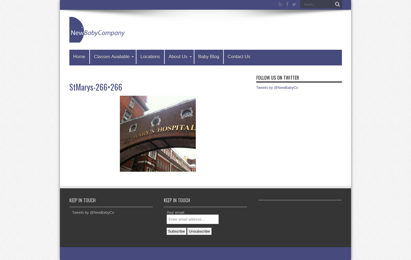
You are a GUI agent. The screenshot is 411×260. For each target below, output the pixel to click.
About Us (180, 56)
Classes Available (114, 56)
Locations (150, 56)
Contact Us (239, 56)
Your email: (176, 212)
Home (79, 56)
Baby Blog (208, 56)
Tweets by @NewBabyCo (277, 87)
